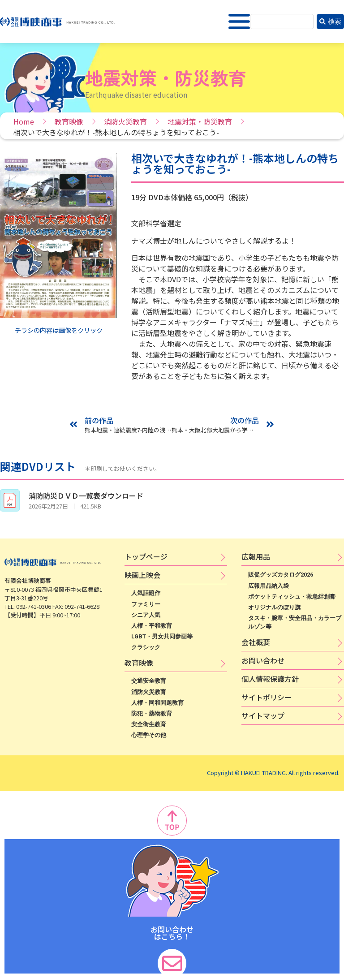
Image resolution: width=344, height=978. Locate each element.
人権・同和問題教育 (157, 702)
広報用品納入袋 (268, 585)
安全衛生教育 (148, 724)
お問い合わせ (262, 660)
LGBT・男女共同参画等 (162, 636)
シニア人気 (145, 615)
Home (23, 121)
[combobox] (282, 22)
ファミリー (145, 604)
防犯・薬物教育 (151, 713)
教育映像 (69, 121)
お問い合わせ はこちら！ (172, 933)
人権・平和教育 (151, 625)
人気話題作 (145, 593)
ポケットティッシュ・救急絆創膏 (291, 596)
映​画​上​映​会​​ (142, 574)
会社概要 (255, 642)
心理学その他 (148, 735)
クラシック (145, 647)
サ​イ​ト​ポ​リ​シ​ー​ (266, 697)
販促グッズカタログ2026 (280, 574)
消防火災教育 (125, 121)
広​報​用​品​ (255, 556)
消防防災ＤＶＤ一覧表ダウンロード (86, 495)
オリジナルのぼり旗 (274, 607)
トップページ (146, 556)
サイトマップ (262, 715)
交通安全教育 (148, 680)
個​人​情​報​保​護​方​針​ (270, 678)
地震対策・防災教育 (200, 121)
